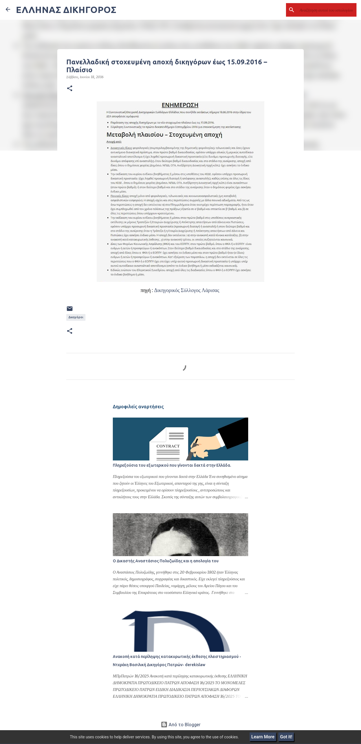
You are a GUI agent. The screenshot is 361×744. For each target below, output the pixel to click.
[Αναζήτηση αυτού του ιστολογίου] (326, 10)
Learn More (262, 736)
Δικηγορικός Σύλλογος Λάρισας (187, 290)
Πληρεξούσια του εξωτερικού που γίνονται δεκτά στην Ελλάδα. (172, 465)
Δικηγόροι (76, 317)
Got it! (286, 736)
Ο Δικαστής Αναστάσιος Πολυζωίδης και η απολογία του (166, 561)
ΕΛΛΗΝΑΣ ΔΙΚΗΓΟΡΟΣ (66, 10)
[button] (69, 88)
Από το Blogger (181, 724)
